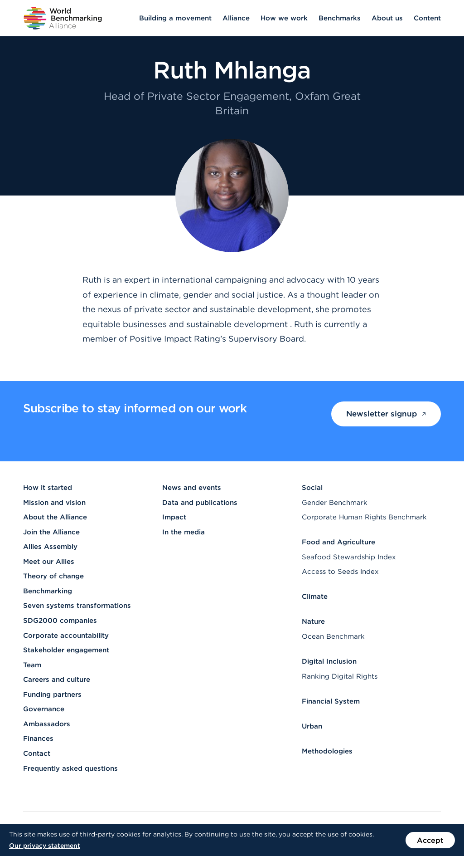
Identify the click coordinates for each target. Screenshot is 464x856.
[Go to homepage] (62, 18)
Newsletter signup (386, 414)
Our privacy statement (44, 845)
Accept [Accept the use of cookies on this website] (430, 840)
